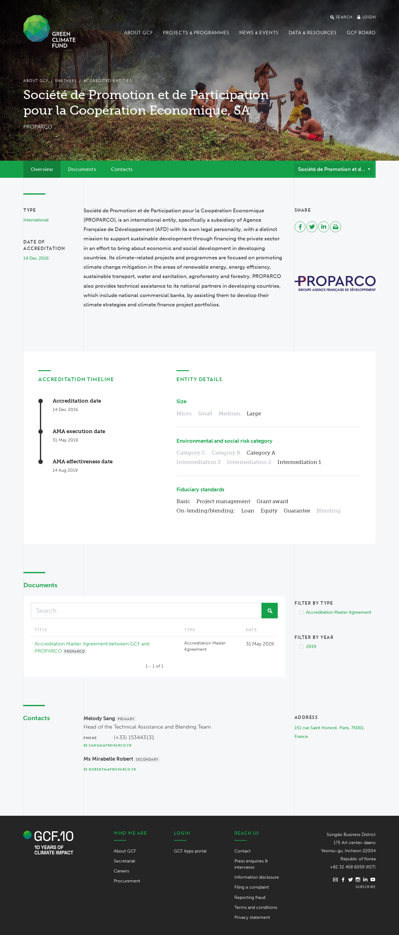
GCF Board (361, 32)
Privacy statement (252, 917)
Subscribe (366, 887)
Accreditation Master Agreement (338, 612)
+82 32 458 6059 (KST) (353, 867)
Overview (42, 169)
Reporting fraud (249, 897)
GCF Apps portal (190, 851)
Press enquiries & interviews (251, 864)
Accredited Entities (108, 80)
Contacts (121, 169)
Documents (82, 169)
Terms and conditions (255, 907)
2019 (311, 646)
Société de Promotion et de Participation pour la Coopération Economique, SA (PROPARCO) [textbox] (335, 169)
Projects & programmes (196, 32)
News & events (259, 32)
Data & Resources (313, 32)
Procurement (127, 881)
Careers (121, 871)
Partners (66, 80)
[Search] (146, 610)
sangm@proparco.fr (108, 745)
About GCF (138, 32)
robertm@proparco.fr (110, 769)
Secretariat (124, 861)
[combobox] (333, 169)
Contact (242, 851)
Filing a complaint (251, 887)
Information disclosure (256, 877)
